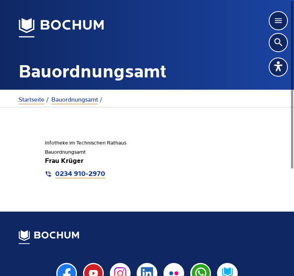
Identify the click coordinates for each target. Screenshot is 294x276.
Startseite (31, 100)
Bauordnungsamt (74, 100)
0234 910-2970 (80, 174)
